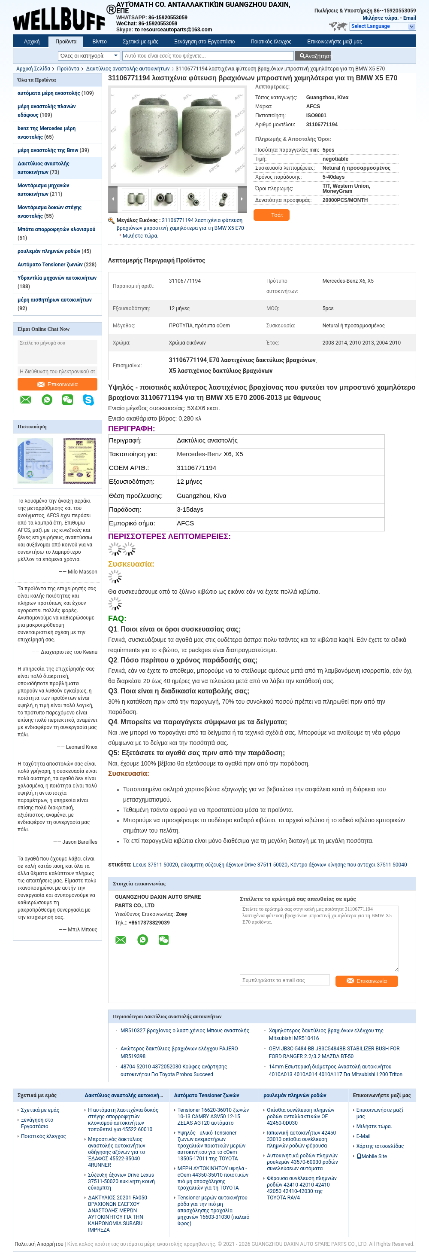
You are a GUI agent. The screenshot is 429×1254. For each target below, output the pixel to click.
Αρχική (31, 42)
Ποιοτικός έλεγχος (271, 42)
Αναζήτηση (318, 56)
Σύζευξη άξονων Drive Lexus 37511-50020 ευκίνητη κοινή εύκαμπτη (121, 1181)
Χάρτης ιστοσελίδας (380, 1146)
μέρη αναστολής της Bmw (48, 150)
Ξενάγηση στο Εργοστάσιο (204, 42)
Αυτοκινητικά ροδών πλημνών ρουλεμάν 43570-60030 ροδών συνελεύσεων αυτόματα (302, 1162)
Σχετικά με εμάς (140, 42)
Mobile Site (371, 1156)
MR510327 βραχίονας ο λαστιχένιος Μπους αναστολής (185, 1031)
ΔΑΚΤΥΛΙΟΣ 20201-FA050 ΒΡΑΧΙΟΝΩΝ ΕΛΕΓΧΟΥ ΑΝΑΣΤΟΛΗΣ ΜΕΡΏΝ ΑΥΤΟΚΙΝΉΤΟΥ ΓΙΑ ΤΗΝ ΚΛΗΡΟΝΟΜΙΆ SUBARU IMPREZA (117, 1214)
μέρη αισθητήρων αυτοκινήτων (55, 300)
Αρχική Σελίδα (33, 69)
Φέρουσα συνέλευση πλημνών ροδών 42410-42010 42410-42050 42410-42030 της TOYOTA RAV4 (302, 1188)
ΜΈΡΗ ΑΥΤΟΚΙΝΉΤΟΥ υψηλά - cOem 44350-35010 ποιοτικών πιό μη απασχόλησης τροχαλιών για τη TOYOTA (213, 1178)
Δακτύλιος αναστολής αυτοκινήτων (128, 69)
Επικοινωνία (57, 384)
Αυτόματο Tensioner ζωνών (50, 265)
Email (409, 18)
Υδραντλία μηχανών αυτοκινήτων (57, 278)
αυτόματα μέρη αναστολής (49, 93)
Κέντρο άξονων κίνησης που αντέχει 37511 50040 (348, 865)
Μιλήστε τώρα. (381, 18)
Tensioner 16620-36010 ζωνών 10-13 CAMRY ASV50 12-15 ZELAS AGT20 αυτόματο (213, 1116)
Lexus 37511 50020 (155, 865)
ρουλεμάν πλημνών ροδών (49, 251)
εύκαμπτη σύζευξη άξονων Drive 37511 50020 (234, 865)
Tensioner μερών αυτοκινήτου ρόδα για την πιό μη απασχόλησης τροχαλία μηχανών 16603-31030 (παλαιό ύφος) (214, 1211)
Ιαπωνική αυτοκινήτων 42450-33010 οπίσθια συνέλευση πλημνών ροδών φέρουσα (302, 1139)
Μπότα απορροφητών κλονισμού (56, 229)
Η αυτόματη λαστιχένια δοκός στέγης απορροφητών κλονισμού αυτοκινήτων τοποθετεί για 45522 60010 (123, 1119)
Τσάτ (272, 215)
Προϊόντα (65, 42)
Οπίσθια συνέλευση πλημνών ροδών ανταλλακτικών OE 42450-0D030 (300, 1116)
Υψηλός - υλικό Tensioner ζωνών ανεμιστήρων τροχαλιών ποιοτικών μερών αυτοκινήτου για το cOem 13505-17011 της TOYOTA (212, 1146)
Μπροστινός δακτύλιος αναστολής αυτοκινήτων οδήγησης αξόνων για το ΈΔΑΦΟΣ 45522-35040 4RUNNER (116, 1152)
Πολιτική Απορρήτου (39, 1244)
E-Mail (363, 1136)
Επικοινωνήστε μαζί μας (334, 42)
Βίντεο (99, 42)
